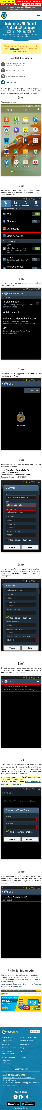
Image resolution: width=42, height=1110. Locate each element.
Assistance (24, 1044)
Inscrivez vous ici (20, 51)
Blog (22, 1048)
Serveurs (5, 1044)
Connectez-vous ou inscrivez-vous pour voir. (21, 778)
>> (32, 4)
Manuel (23, 1057)
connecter (14, 48)
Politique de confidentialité (8, 1052)
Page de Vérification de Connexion (21, 985)
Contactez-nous (26, 1041)
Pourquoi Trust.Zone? (29, 1037)
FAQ (21, 1051)
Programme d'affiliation (7, 1061)
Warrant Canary (8, 1057)
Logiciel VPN (7, 1041)
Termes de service (9, 1048)
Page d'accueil (7, 1037)
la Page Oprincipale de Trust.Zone (23, 975)
